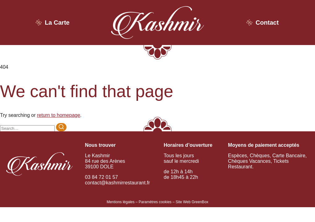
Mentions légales (121, 202)
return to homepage (58, 115)
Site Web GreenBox (191, 202)
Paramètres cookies (155, 202)
